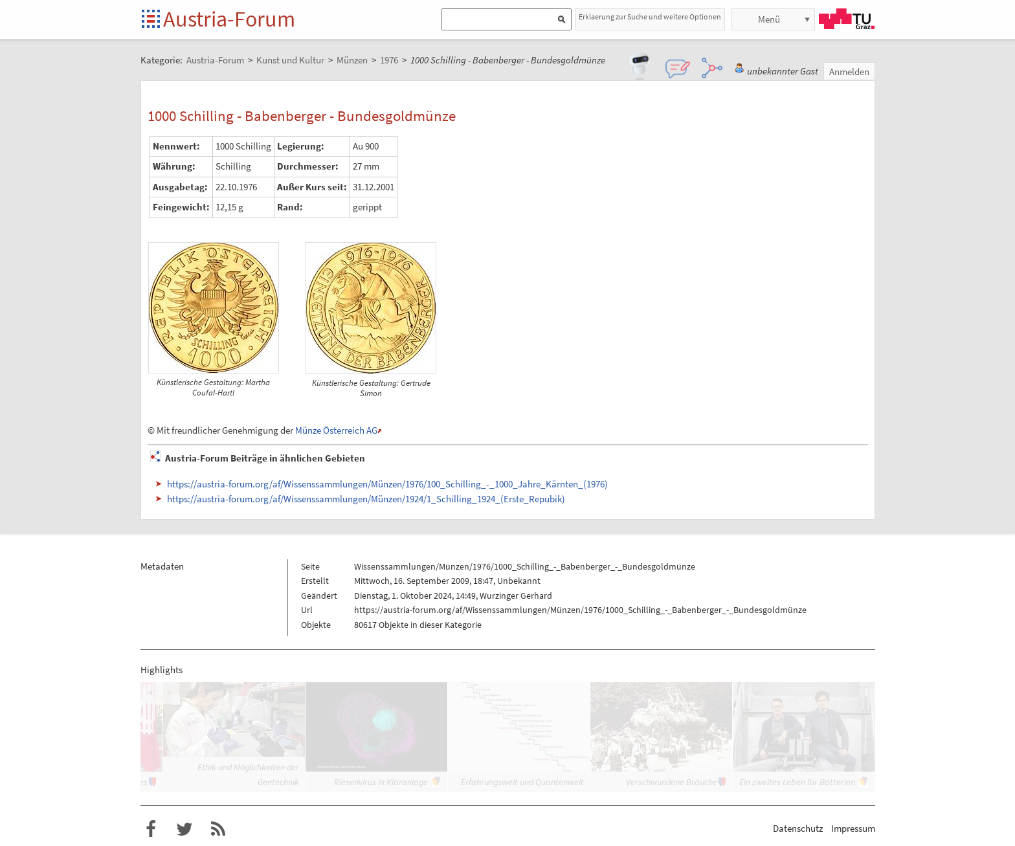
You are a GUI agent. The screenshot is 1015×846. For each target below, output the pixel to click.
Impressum (853, 828)
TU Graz (847, 18)
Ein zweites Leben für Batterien (797, 782)
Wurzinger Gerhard (516, 595)
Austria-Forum (229, 18)
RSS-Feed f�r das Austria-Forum (218, 829)
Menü (769, 19)
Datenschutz (798, 828)
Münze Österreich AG (336, 430)
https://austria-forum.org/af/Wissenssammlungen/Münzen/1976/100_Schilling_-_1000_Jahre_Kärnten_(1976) (387, 484)
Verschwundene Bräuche (671, 782)
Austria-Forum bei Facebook (150, 829)
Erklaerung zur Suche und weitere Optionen (650, 16)
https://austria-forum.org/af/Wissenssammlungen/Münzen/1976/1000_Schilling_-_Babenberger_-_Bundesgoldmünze (580, 610)
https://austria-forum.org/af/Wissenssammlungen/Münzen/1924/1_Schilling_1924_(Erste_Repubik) (366, 499)
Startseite (151, 19)
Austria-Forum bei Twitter (184, 829)
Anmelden (849, 71)
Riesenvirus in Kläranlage (381, 782)
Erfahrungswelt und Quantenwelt (522, 782)
